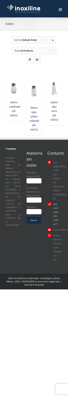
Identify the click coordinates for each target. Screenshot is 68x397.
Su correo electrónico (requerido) (34, 193)
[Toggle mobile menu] (61, 9)
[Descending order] (52, 40)
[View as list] (37, 59)
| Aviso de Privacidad (43, 283)
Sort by (25, 40)
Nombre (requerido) (34, 176)
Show (23, 50)
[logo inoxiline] (10, 148)
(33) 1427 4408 (55, 208)
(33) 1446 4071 (55, 220)
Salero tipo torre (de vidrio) (54, 111)
